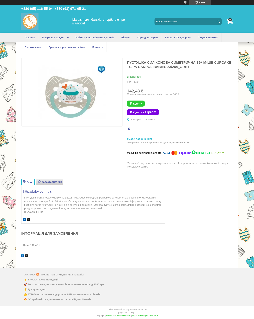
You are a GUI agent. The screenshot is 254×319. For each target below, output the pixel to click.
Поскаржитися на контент (118, 316)
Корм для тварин (147, 37)
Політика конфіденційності (145, 316)
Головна (30, 37)
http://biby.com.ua (37, 191)
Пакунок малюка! (208, 37)
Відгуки (125, 37)
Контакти (97, 47)
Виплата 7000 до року (178, 37)
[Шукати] (218, 21)
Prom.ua (143, 309)
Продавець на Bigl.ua (127, 312)
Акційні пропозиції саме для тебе (94, 37)
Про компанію (33, 47)
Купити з (144, 112)
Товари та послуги (53, 37)
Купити (137, 103)
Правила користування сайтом (66, 47)
